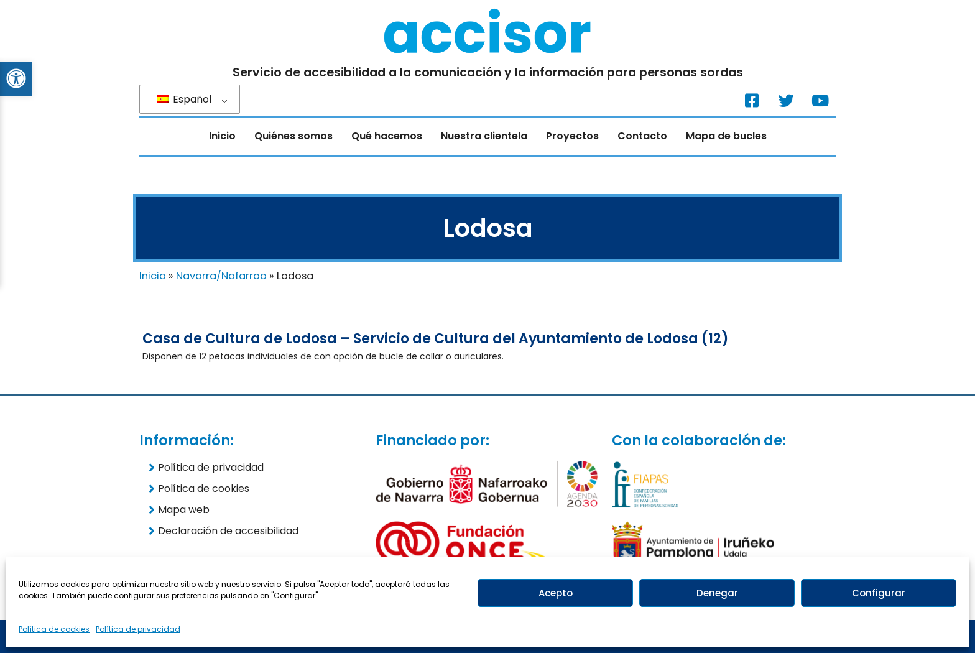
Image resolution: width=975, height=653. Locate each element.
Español (184, 99)
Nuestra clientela (484, 136)
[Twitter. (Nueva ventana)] (786, 100)
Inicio (222, 136)
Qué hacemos (386, 136)
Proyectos (572, 136)
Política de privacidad (138, 629)
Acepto (555, 593)
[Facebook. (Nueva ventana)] (751, 100)
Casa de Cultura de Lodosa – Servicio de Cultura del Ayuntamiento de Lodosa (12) (435, 338)
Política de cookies (54, 629)
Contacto (642, 136)
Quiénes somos (293, 136)
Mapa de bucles (726, 136)
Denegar (717, 593)
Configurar (878, 593)
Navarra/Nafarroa (221, 276)
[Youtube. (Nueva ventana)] (820, 100)
